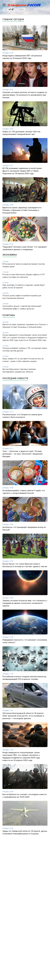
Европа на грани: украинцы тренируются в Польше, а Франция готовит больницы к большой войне (25, 324)
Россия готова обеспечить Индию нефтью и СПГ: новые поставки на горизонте (25, 274)
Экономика (9, 254)
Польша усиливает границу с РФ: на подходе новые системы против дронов (25, 348)
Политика (8, 315)
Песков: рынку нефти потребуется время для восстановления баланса (25, 295)
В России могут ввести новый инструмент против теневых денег (25, 264)
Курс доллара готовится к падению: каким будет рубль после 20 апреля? (25, 285)
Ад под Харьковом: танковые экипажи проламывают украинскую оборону (25, 369)
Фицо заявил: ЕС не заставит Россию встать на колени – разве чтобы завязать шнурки (25, 358)
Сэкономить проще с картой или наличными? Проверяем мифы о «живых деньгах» (25, 306)
